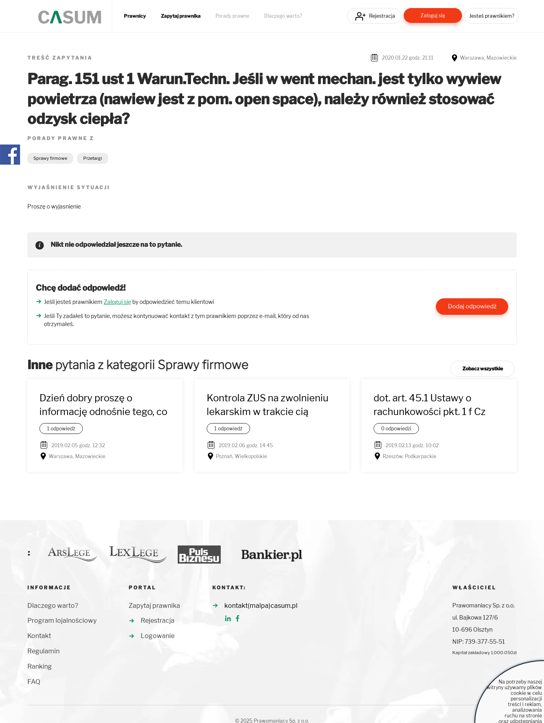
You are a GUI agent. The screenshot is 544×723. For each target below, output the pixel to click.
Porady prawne (232, 16)
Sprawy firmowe (50, 158)
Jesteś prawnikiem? (491, 16)
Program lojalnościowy (61, 620)
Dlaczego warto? (283, 16)
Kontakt (39, 636)
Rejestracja (382, 16)
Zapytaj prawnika (181, 16)
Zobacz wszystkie (482, 369)
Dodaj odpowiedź (472, 306)
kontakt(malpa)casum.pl (261, 605)
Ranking (39, 666)
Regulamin (43, 651)
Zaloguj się (433, 15)
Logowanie (157, 636)
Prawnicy (135, 16)
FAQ (33, 682)
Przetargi (92, 158)
